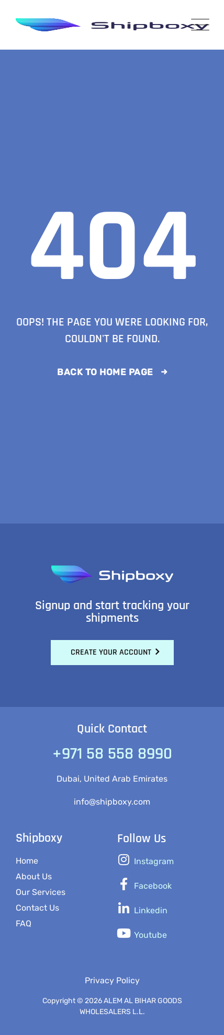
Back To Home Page (105, 372)
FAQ (23, 923)
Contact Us (37, 908)
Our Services (40, 892)
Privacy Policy (112, 980)
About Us (34, 876)
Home (27, 861)
